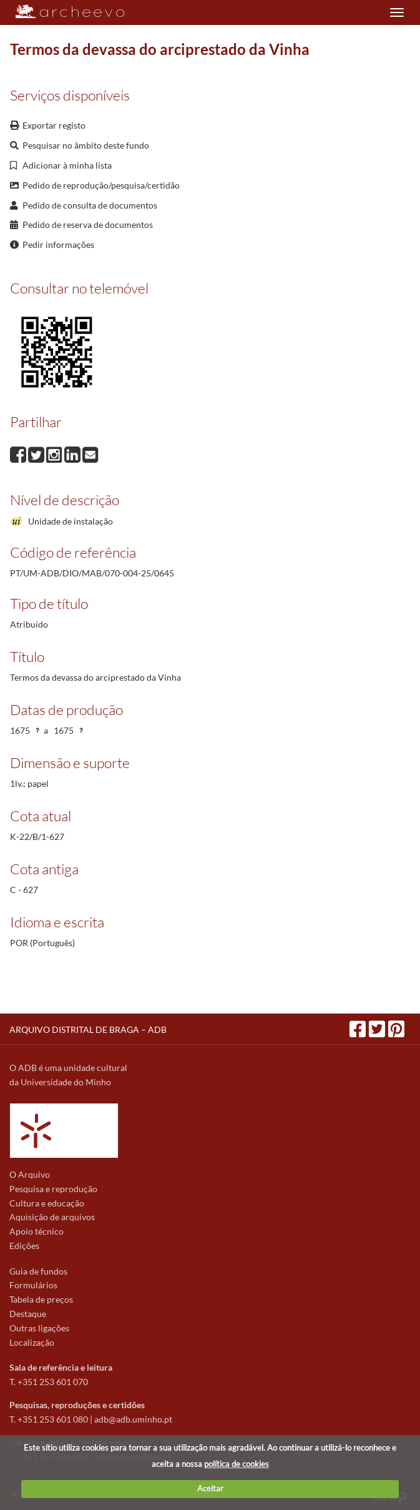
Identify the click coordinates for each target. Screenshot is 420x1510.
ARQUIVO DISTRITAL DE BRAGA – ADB (88, 1029)
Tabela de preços (41, 1299)
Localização (31, 1342)
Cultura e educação (46, 1203)
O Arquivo (29, 1174)
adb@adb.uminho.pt (133, 1419)
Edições (24, 1245)
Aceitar (210, 1488)
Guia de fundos (38, 1271)
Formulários (33, 1285)
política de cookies (236, 1464)
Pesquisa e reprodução (53, 1188)
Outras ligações (39, 1328)
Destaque (27, 1313)
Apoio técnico (36, 1231)
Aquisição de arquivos (52, 1216)
